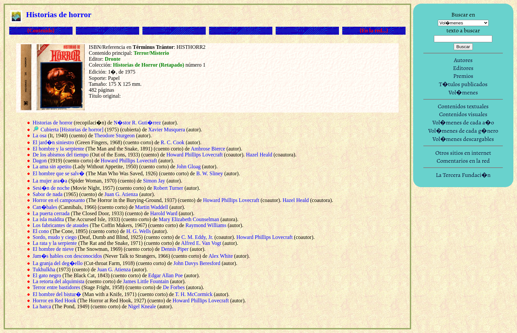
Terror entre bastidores (56, 287)
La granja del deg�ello (58, 263)
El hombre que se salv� (58, 173)
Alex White (220, 256)
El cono (41, 231)
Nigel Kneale (142, 306)
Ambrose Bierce (208, 148)
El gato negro (47, 275)
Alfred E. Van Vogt (201, 243)
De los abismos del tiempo (61, 154)
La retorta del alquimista (58, 281)
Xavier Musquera (166, 129)
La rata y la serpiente (55, 243)
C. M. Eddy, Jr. (197, 237)
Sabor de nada (48, 194)
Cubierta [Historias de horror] (72, 129)
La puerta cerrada (51, 213)
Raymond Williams (206, 225)
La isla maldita (48, 219)
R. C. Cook (172, 142)
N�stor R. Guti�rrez (137, 122)
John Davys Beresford (196, 263)
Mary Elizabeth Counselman (189, 219)
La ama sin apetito (52, 166)
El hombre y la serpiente (58, 148)
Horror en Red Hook (54, 300)
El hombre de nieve (53, 249)
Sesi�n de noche (51, 188)
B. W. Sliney (209, 173)
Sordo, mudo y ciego (54, 237)
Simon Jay (154, 180)
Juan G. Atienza (121, 194)
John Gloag (188, 166)
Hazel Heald (259, 154)
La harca (42, 306)
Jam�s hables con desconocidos (67, 256)
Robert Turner (168, 188)
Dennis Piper (175, 249)
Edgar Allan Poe (165, 275)
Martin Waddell (151, 207)
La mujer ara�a (50, 180)
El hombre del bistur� (57, 294)
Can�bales (45, 207)
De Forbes (174, 287)
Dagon (40, 160)
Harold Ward (163, 213)
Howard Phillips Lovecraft (195, 154)
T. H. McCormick (193, 294)
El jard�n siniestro (53, 142)
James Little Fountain (146, 281)
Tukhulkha (44, 269)
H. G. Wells (138, 231)
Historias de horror (53, 122)
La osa (39, 135)
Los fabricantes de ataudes (60, 225)
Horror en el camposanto (59, 200)
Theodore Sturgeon (114, 135)
